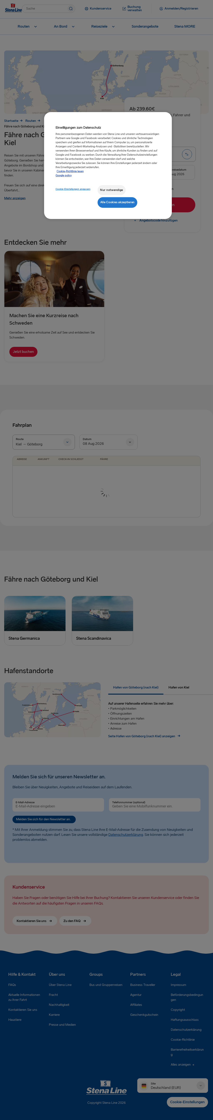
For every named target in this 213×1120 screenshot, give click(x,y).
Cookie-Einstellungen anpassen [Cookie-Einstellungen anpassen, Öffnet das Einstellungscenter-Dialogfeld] (73, 189)
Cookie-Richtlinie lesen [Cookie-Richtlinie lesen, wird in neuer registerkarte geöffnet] (70, 171)
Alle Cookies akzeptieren (117, 202)
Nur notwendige (111, 190)
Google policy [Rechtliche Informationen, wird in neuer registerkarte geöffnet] (64, 175)
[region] (108, 165)
